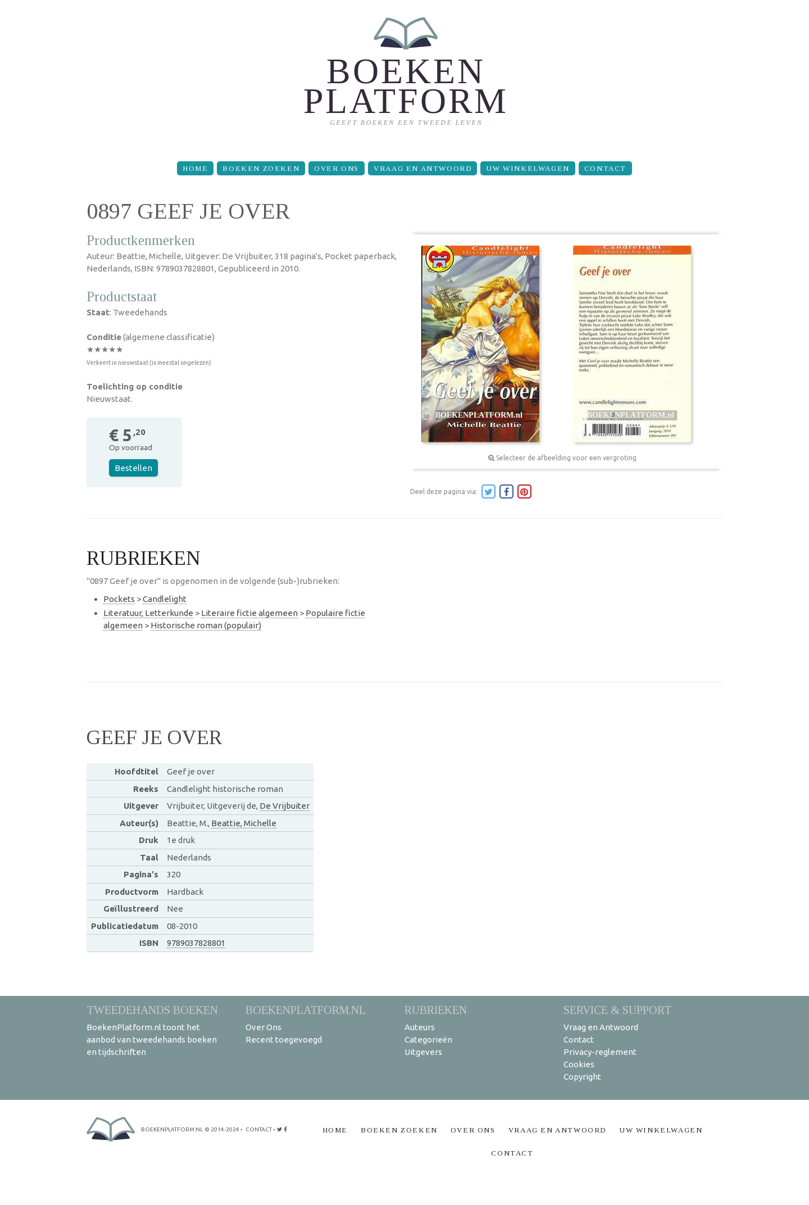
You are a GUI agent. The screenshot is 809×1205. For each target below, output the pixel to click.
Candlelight (165, 599)
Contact (605, 168)
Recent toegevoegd (284, 1039)
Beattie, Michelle (243, 823)
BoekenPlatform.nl (306, 1010)
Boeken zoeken (260, 168)
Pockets (119, 599)
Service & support (617, 1010)
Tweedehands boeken (152, 1010)
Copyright (582, 1076)
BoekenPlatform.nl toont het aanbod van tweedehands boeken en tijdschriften (152, 1039)
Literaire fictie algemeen (249, 613)
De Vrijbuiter (285, 805)
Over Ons (336, 168)
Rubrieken (435, 1010)
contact (259, 1129)
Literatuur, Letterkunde (148, 613)
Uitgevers (423, 1052)
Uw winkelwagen (527, 168)
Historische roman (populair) (206, 625)
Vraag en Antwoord (422, 168)
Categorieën (428, 1039)
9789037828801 (196, 943)
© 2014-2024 (221, 1129)
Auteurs (419, 1027)
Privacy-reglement (600, 1052)
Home (195, 168)
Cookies (578, 1064)
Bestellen (133, 468)
